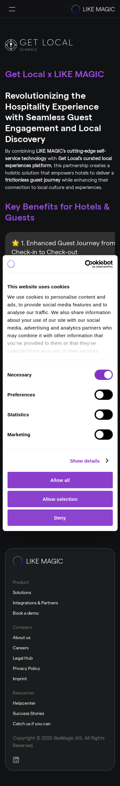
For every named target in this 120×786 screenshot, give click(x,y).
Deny (60, 517)
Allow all (60, 480)
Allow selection (60, 498)
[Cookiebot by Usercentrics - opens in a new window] (85, 264)
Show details (85, 460)
